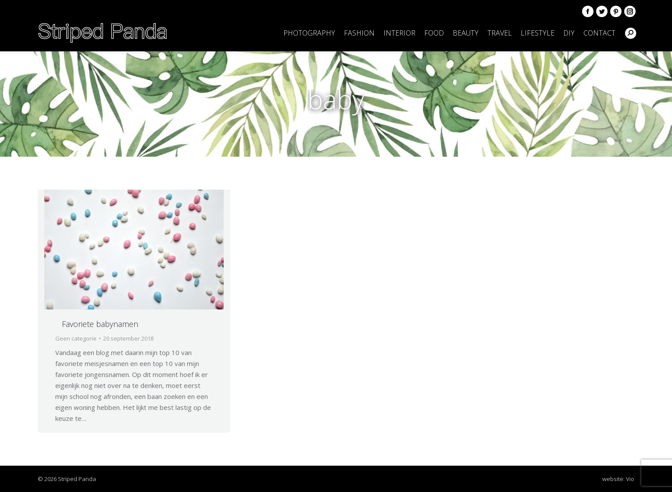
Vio (630, 479)
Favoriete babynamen (100, 324)
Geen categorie (76, 338)
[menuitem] (309, 33)
